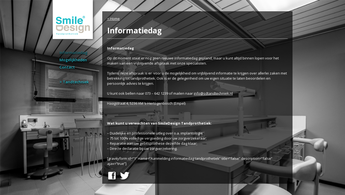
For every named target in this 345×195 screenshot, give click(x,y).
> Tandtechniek (74, 81)
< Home (113, 18)
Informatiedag (73, 52)
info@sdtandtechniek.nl (213, 93)
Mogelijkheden (73, 59)
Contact (67, 67)
